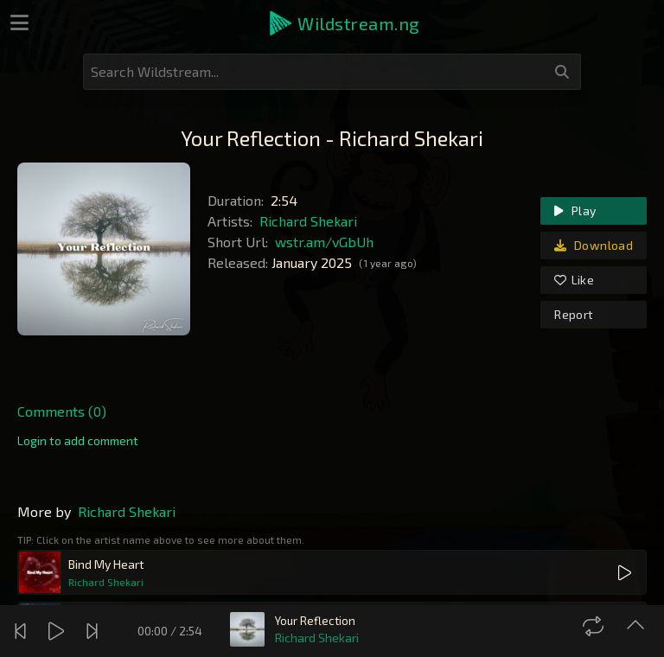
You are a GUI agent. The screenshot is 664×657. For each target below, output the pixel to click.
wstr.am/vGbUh (324, 241)
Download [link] (593, 245)
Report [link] (573, 314)
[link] (77, 441)
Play (575, 210)
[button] (343, 23)
